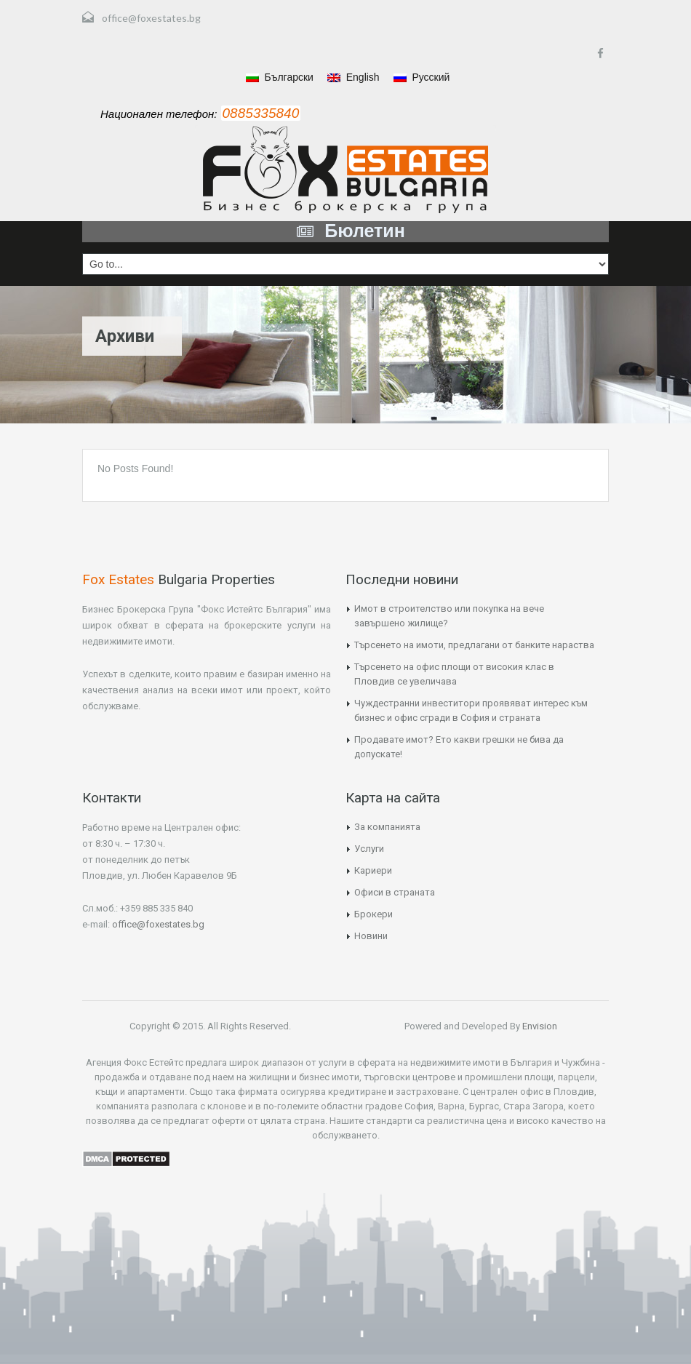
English (353, 77)
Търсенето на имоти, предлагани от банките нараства (474, 644)
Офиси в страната (394, 892)
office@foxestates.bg (151, 18)
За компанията (387, 826)
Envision (538, 1026)
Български (279, 77)
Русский (422, 77)
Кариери (373, 870)
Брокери (373, 914)
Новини (371, 935)
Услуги (369, 848)
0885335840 (261, 113)
